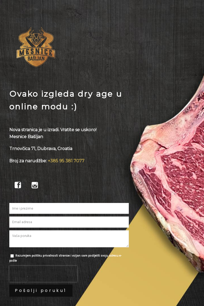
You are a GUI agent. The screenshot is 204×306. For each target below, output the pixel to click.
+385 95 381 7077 (66, 160)
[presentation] (43, 274)
